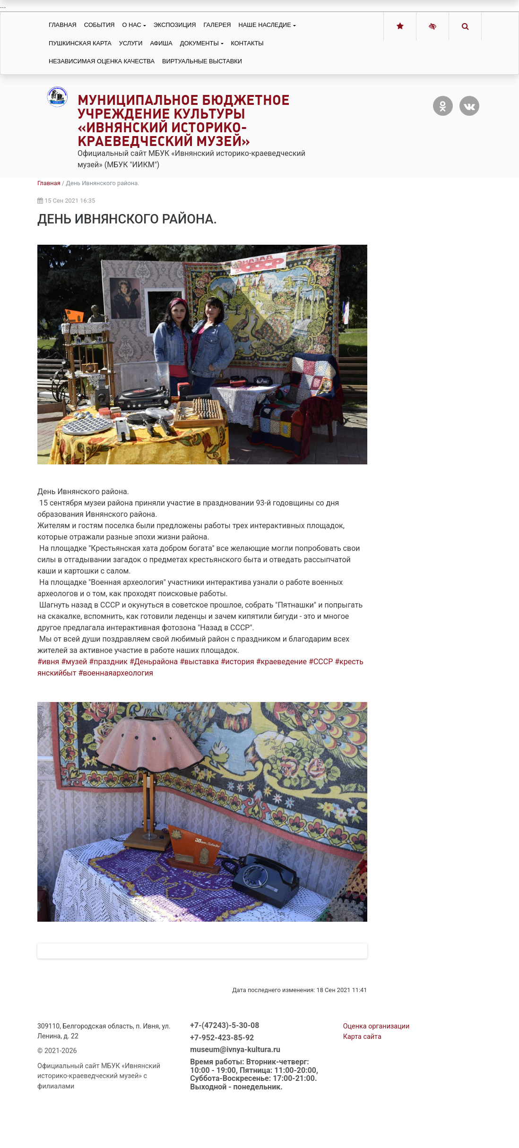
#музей (74, 661)
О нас (131, 24)
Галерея (217, 24)
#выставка (199, 661)
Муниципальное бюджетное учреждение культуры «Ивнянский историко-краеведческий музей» (184, 120)
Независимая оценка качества (102, 61)
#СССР (321, 661)
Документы (199, 43)
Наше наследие (265, 24)
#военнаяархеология (115, 672)
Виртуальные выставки (202, 61)
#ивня (48, 661)
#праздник (108, 661)
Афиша (161, 43)
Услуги (131, 43)
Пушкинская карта (80, 43)
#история (237, 661)
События (99, 24)
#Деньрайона (154, 661)
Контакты (247, 43)
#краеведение (281, 661)
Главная (63, 24)
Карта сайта (362, 1076)
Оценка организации (376, 1066)
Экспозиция (175, 24)
